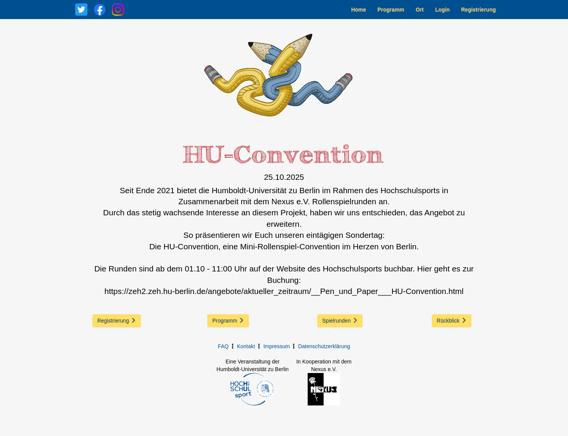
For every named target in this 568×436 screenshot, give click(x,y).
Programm (391, 9)
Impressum (276, 346)
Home (358, 9)
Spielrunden (340, 321)
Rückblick (451, 321)
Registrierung (478, 9)
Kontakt (246, 346)
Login (442, 9)
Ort (420, 9)
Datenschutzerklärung (324, 346)
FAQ (223, 346)
